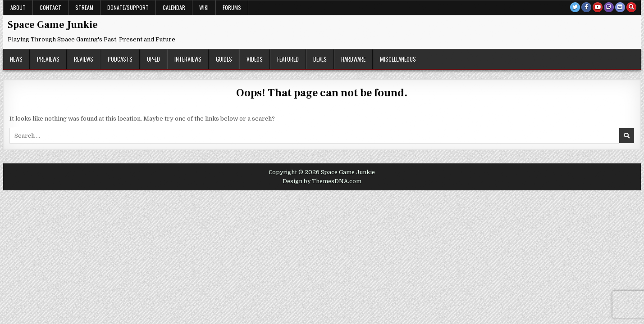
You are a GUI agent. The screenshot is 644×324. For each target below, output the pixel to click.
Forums (232, 7)
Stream (84, 7)
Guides (224, 58)
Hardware (353, 58)
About (18, 7)
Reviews (83, 58)
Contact (50, 7)
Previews (48, 58)
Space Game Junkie (53, 24)
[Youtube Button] (598, 7)
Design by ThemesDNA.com (322, 181)
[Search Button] (631, 7)
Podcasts (120, 58)
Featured (288, 58)
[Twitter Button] (575, 7)
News (16, 58)
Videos (255, 58)
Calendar (174, 7)
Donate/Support (128, 7)
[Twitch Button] (609, 7)
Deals (320, 58)
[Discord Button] (620, 7)
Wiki (204, 7)
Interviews (187, 58)
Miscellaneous (398, 58)
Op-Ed (153, 58)
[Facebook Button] (586, 7)
